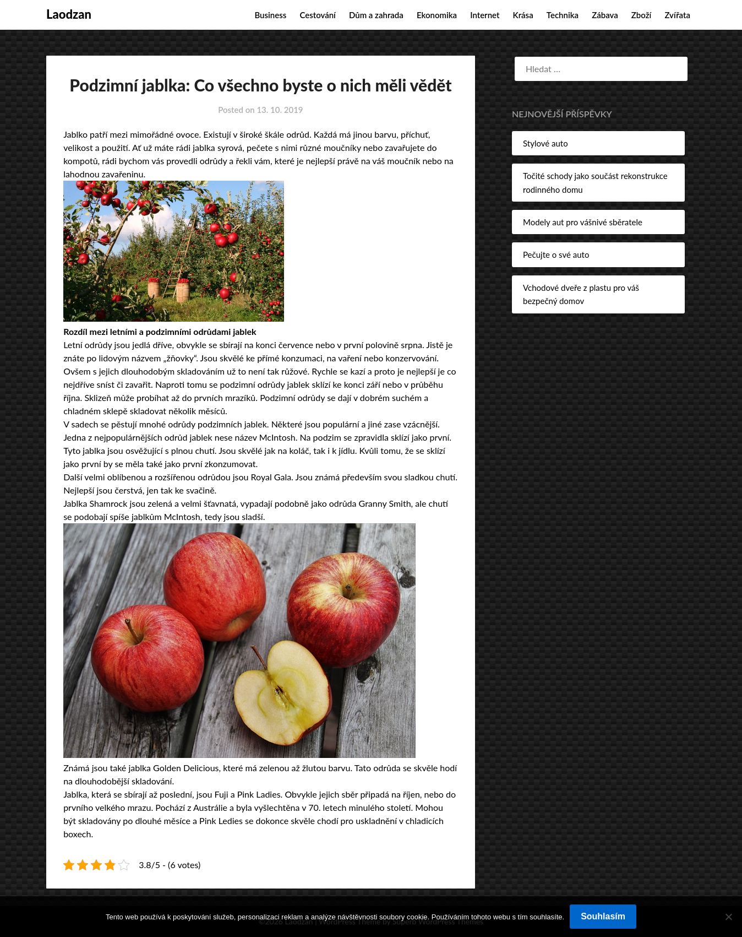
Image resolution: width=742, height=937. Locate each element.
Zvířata (677, 15)
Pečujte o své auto (556, 254)
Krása (523, 15)
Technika (563, 15)
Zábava (605, 15)
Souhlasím (603, 916)
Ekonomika (437, 15)
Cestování (317, 15)
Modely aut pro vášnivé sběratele (582, 222)
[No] (728, 916)
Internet (484, 15)
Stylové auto (545, 143)
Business (270, 15)
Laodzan (68, 14)
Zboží (641, 15)
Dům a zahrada (376, 15)
